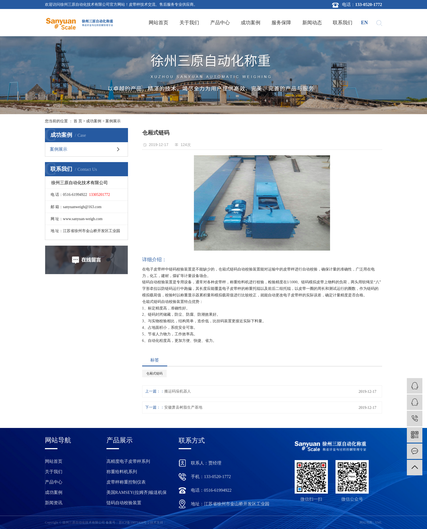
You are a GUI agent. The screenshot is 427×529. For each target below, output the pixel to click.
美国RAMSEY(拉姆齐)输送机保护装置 (136, 494)
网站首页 (158, 22)
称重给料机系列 (121, 471)
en (364, 22)
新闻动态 (312, 22)
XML (378, 522)
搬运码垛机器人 (177, 391)
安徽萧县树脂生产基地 (183, 407)
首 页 (78, 121)
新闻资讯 (53, 502)
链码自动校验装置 (123, 502)
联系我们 (342, 22)
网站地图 (366, 522)
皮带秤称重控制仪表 (126, 482)
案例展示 (113, 121)
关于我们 (189, 22)
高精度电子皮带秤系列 (128, 461)
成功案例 (250, 22)
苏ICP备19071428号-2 (134, 522)
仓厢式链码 (154, 373)
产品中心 (220, 22)
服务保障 (281, 22)
